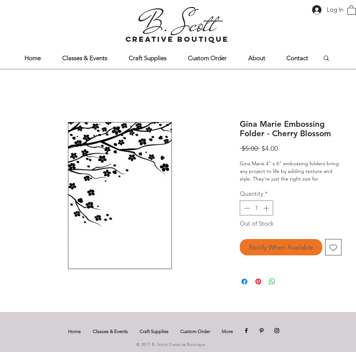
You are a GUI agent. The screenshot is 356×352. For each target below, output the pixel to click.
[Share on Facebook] (244, 281)
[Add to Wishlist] (333, 247)
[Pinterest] (261, 330)
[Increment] (267, 208)
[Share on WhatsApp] (272, 281)
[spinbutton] (257, 208)
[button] (351, 10)
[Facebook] (246, 330)
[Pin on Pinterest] (258, 281)
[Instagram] (277, 330)
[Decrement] (246, 208)
